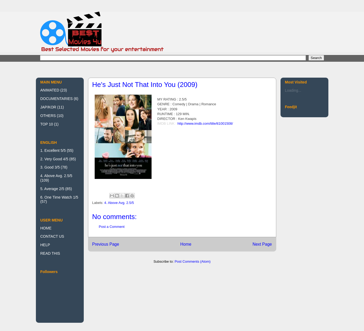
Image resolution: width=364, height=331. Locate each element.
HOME (46, 228)
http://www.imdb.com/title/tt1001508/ (205, 123)
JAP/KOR (48, 107)
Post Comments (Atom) (193, 261)
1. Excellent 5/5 (53, 150)
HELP (45, 245)
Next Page (262, 244)
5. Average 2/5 (52, 189)
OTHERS (48, 116)
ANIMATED (49, 90)
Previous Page (105, 244)
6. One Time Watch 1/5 (59, 197)
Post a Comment (112, 227)
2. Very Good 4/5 (54, 159)
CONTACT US (52, 236)
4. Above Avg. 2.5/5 (119, 203)
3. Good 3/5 (50, 167)
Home (185, 244)
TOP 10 (46, 124)
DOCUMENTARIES (56, 99)
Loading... (293, 90)
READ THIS (50, 253)
